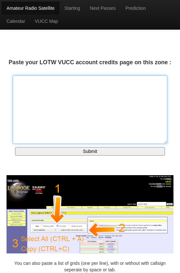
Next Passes (103, 8)
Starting (72, 8)
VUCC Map (46, 21)
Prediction (135, 8)
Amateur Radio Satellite (31, 8)
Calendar (16, 21)
